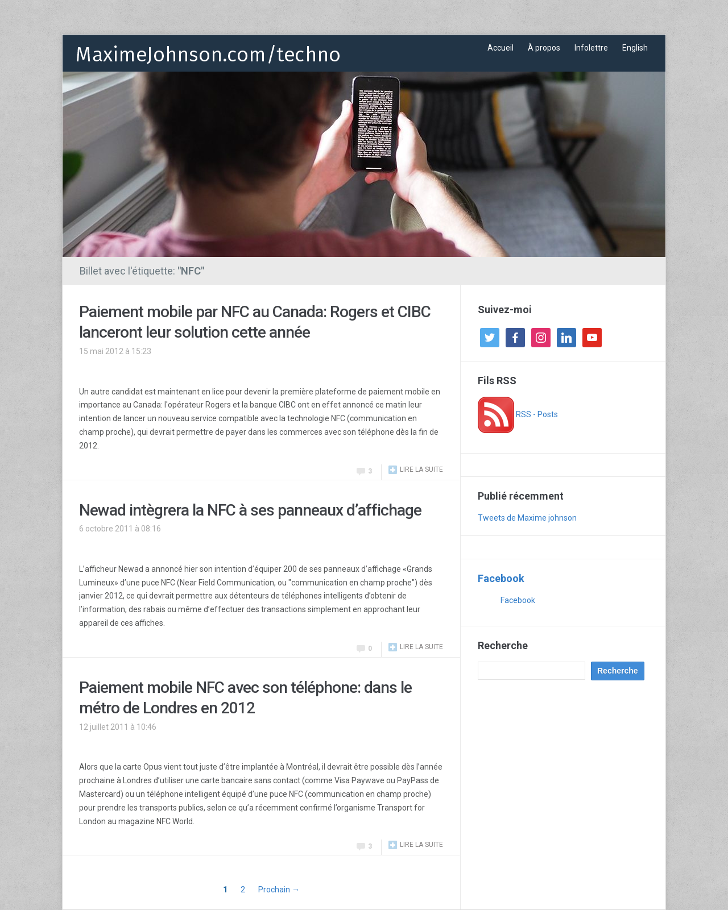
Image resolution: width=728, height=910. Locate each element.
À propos (544, 47)
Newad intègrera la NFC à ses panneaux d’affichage (250, 510)
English (635, 47)
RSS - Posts (518, 414)
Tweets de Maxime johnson (527, 517)
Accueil (500, 47)
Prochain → (279, 889)
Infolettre (591, 47)
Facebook (501, 578)
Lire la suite (421, 469)
